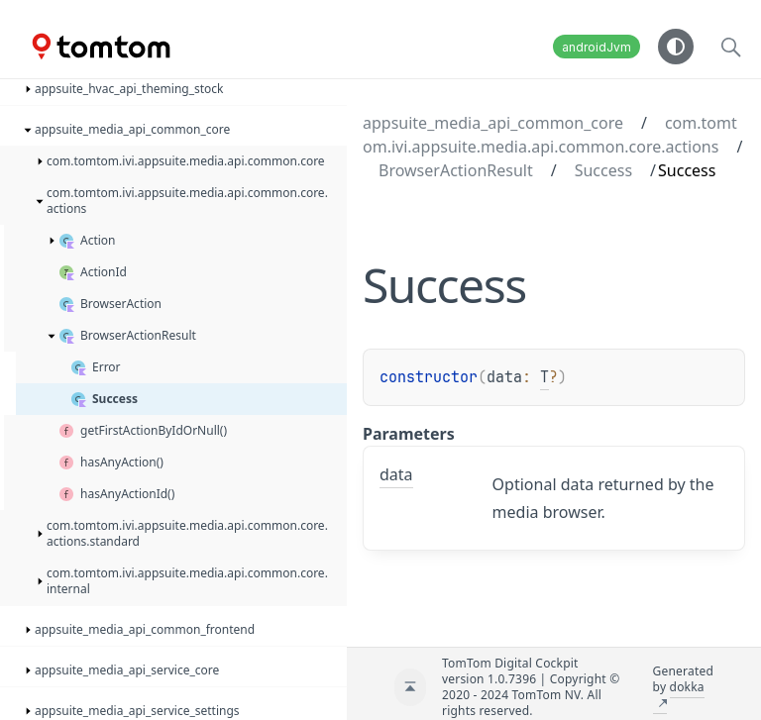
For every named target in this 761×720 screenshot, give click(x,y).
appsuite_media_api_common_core (493, 123)
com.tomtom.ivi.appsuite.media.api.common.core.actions (550, 134)
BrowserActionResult (456, 170)
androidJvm (596, 47)
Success (603, 170)
